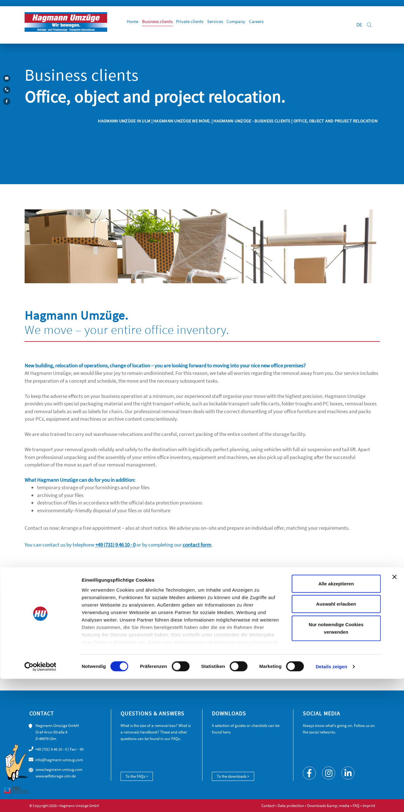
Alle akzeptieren (336, 716)
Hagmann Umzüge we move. (181, 121)
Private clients (207, 25)
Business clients (171, 25)
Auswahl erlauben (336, 737)
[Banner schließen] (394, 710)
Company (260, 25)
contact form (197, 544)
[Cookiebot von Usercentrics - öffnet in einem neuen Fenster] (40, 800)
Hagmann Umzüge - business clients (251, 121)
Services (236, 25)
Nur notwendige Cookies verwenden (336, 761)
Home (143, 25)
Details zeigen (331, 799)
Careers (283, 25)
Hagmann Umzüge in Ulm (124, 121)
